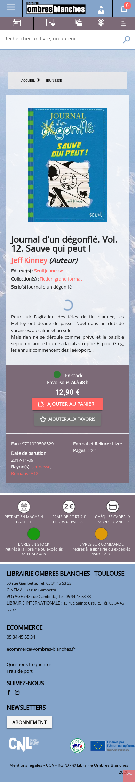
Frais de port (20, 671)
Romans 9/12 (24, 473)
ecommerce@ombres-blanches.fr (41, 649)
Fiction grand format (61, 279)
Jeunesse (41, 467)
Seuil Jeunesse (48, 271)
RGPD (63, 765)
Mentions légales (25, 765)
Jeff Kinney (29, 260)
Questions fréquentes (29, 664)
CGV (50, 765)
